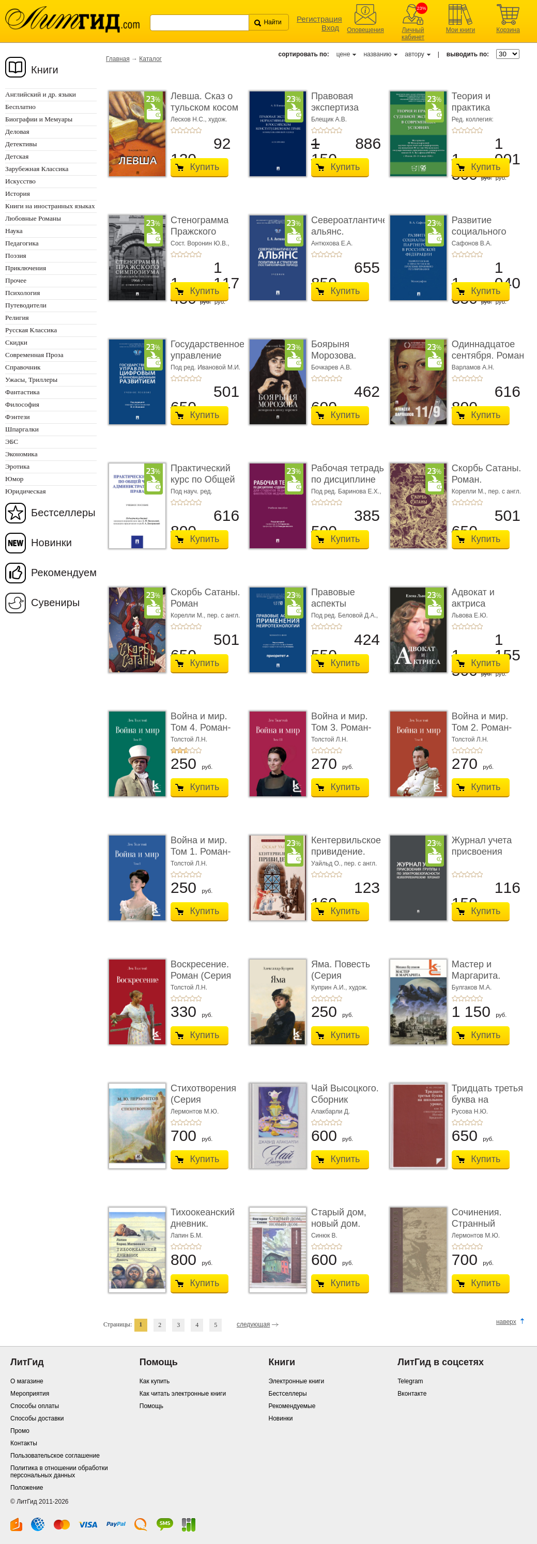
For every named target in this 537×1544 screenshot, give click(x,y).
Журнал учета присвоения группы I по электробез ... (482, 857)
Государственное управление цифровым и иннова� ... (207, 361)
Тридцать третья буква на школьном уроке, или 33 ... (488, 1105)
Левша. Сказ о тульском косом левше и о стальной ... (204, 113)
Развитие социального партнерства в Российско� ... (484, 237)
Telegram (410, 1381)
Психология (22, 293)
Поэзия (15, 255)
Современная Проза (34, 355)
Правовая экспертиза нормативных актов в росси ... (345, 113)
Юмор (14, 479)
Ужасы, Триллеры (31, 379)
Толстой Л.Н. (189, 739)
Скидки (16, 342)
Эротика (17, 466)
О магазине (26, 1381)
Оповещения (365, 30)
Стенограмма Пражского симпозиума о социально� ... (203, 237)
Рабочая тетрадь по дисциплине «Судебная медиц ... (347, 485)
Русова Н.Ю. (470, 1111)
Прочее (15, 280)
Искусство (20, 181)
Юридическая (25, 491)
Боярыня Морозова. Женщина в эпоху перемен (343, 361)
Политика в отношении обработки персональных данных (59, 1471)
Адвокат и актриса (473, 598)
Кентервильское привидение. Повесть (346, 851)
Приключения (25, 268)
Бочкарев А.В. (331, 367)
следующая (253, 1324)
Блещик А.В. (329, 119)
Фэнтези (17, 417)
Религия (17, 317)
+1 (174, 130)
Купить (205, 167)
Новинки (51, 542)
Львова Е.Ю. (470, 615)
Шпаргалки (22, 429)
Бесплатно (20, 107)
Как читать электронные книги (183, 1393)
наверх (506, 1321)
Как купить (155, 1381)
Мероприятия (29, 1393)
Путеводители (26, 305)
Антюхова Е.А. (331, 243)
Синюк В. (324, 1235)
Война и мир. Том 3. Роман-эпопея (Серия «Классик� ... (342, 733)
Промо (19, 1430)
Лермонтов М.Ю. (195, 1111)
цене (343, 54)
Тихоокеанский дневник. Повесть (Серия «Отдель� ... (205, 1229)
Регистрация (319, 18)
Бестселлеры (63, 512)
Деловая (17, 131)
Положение (26, 1487)
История (17, 193)
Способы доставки (37, 1418)
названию (377, 54)
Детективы (21, 144)
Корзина (508, 30)
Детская (16, 156)
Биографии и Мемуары (38, 119)
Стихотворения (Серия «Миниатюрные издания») (204, 1105)
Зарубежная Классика (36, 169)
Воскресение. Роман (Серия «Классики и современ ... (201, 981)
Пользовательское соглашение (55, 1455)
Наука (14, 231)
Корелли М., (470, 491)
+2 (180, 130)
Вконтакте (411, 1393)
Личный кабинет (413, 33)
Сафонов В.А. (472, 243)
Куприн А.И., (330, 987)
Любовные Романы (33, 218)
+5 (198, 130)
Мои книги (460, 30)
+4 (192, 130)
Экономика (21, 454)
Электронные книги (297, 1381)
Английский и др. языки (40, 94)
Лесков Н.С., (189, 119)
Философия (22, 404)
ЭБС (11, 441)
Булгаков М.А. (472, 987)
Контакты (23, 1443)
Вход (330, 27)
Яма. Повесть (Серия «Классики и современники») (346, 981)
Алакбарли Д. (330, 1111)
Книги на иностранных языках (50, 206)
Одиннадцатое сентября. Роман (488, 350)
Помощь (151, 1406)
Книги (44, 69)
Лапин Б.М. (187, 1235)
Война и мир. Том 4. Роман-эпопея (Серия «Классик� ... (202, 733)
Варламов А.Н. (473, 367)
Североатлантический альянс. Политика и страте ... (359, 237)
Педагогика (22, 243)
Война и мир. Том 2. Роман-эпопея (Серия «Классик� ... (483, 733)
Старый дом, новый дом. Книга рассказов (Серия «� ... (346, 1229)
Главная (118, 59)
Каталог (150, 59)
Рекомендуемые (292, 1406)
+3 (186, 130)
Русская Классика (31, 330)
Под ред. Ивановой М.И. (205, 367)
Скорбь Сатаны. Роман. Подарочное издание (486, 485)
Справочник (23, 367)
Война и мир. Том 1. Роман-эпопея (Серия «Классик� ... (202, 857)
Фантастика (22, 392)
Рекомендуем (64, 572)
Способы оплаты (34, 1406)
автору (414, 54)
